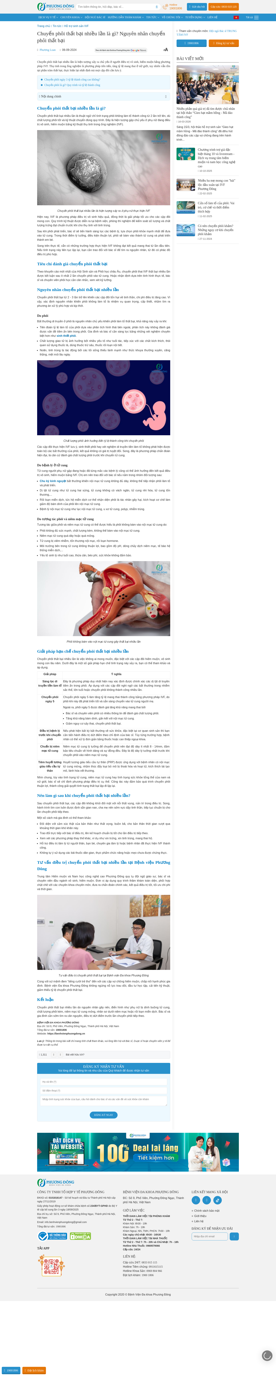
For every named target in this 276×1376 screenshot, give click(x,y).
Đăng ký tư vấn (223, 43)
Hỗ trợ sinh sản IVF (76, 26)
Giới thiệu (200, 1216)
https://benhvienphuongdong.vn (66, 1033)
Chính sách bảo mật (206, 1210)
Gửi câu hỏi (197, 6)
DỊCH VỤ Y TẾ (47, 17)
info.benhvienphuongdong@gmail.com (66, 1222)
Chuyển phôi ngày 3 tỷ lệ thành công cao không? (72, 79)
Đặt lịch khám (34, 1370)
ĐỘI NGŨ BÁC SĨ (95, 17)
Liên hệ (199, 1221)
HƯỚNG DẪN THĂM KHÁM (124, 17)
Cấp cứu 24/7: (140, 1262)
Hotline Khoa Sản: (142, 1270)
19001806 (61, 1029)
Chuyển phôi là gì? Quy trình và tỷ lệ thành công (72, 84)
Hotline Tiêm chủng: (143, 1266)
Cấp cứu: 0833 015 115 (224, 6)
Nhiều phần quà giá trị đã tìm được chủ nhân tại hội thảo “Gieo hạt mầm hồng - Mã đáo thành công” (206, 113)
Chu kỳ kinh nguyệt (53, 481)
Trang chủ (43, 26)
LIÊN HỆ (212, 17)
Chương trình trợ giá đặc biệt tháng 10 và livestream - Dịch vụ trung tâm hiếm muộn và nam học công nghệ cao (216, 158)
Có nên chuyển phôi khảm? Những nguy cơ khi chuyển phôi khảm (215, 230)
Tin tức (57, 26)
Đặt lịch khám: (138, 1275)
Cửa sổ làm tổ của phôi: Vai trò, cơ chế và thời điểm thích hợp (216, 207)
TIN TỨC (151, 17)
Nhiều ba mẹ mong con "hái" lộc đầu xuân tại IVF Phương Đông (216, 185)
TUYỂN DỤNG (193, 17)
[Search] (156, 6)
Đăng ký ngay (103, 1115)
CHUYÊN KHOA (70, 17)
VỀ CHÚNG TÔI (171, 17)
